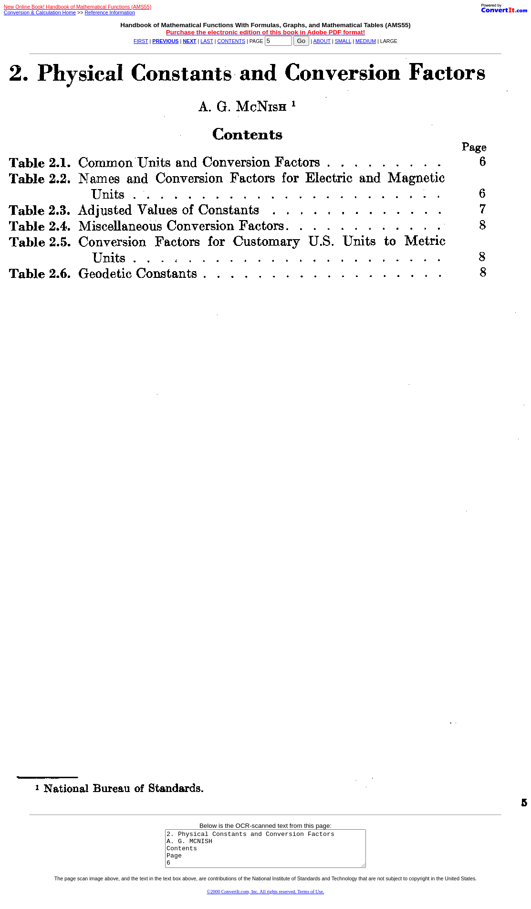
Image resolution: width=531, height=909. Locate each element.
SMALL (343, 41)
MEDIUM (365, 41)
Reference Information (109, 12)
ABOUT (322, 41)
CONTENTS (231, 41)
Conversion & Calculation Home (40, 12)
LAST (206, 41)
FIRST (141, 41)
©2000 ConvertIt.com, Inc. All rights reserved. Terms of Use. (265, 898)
